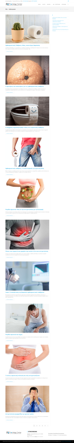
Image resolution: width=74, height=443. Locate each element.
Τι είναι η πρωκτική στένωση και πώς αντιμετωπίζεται (22, 375)
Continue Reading (9, 51)
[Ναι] (72, 441)
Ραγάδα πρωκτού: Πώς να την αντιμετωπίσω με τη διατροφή (24, 209)
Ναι (62, 441)
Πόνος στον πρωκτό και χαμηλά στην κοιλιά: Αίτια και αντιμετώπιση (26, 251)
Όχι (63, 441)
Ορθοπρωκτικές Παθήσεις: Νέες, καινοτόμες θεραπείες (22, 45)
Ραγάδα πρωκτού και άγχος (13, 334)
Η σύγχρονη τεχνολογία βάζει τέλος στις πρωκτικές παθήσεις (24, 127)
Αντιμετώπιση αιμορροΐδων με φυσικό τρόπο (19, 414)
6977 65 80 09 (34, 1)
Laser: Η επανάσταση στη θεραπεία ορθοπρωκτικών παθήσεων (24, 292)
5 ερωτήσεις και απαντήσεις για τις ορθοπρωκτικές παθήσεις (24, 86)
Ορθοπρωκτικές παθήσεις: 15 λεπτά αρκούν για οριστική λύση (24, 168)
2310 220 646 (25, 1)
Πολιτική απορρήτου (68, 441)
